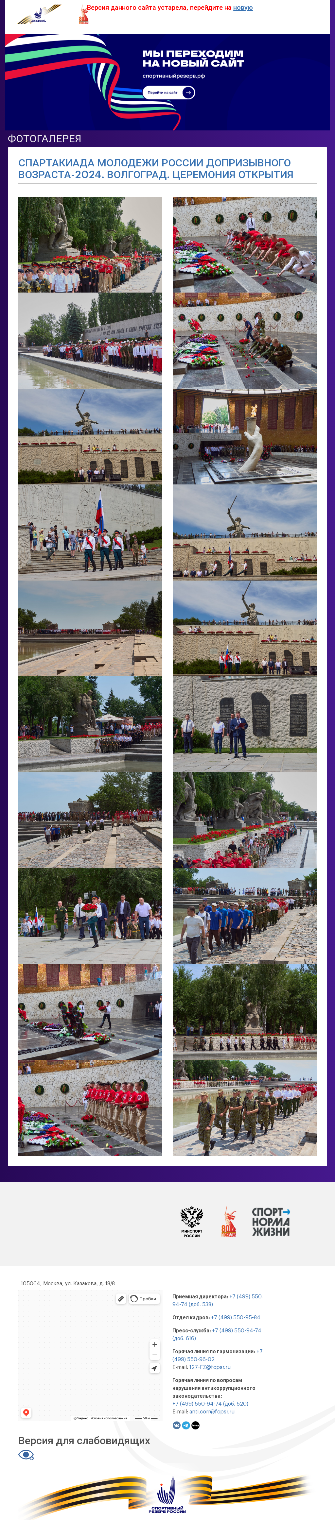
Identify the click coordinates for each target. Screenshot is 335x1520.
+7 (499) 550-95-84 (235, 1317)
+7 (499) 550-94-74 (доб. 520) (210, 1404)
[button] (90, 244)
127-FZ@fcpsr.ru (210, 1367)
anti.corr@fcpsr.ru (212, 1411)
